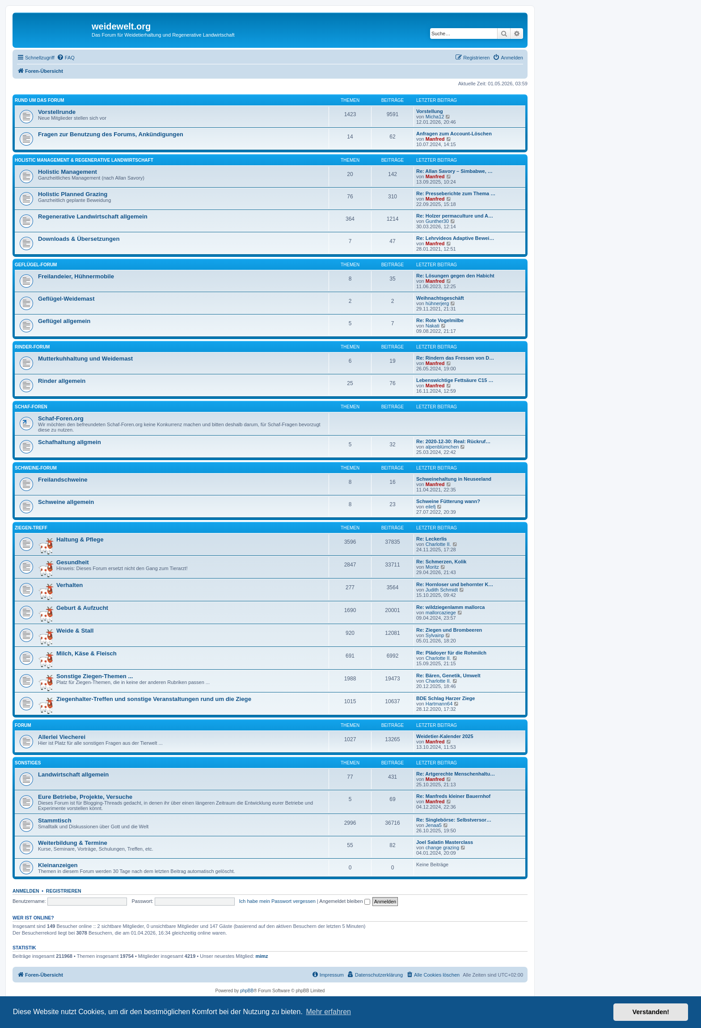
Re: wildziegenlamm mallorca (450, 607)
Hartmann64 (439, 703)
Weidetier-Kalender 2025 (444, 736)
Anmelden (26, 891)
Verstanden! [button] (651, 1011)
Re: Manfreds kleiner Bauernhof (453, 796)
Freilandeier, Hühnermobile (76, 276)
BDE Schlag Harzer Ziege (445, 698)
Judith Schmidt (442, 589)
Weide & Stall (74, 630)
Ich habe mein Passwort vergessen (277, 901)
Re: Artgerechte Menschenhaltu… (455, 773)
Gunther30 (437, 221)
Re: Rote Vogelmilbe (440, 320)
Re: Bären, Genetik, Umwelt (448, 675)
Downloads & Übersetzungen (78, 238)
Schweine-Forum (36, 468)
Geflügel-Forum (36, 264)
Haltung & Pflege (80, 539)
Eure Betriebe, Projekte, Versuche (85, 796)
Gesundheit (72, 562)
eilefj (431, 506)
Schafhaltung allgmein (69, 442)
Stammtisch (55, 820)
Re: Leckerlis (431, 538)
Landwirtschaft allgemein (73, 774)
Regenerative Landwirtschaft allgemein (93, 216)
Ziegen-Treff (31, 527)
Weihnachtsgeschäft (440, 298)
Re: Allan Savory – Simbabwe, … (454, 171)
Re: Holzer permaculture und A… (454, 215)
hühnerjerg (437, 303)
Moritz (432, 567)
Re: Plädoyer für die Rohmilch (451, 652)
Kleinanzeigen (58, 865)
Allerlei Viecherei (61, 737)
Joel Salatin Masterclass (444, 842)
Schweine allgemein (66, 502)
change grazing (442, 847)
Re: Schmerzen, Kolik (441, 561)
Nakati (432, 325)
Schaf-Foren (31, 406)
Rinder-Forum (32, 346)
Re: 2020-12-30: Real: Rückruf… (453, 441)
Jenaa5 (434, 825)
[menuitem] (66, 57)
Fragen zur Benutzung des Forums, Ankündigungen (110, 134)
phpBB (246, 990)
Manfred (435, 139)
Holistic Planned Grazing (72, 194)
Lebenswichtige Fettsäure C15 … (454, 380)
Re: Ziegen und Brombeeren (449, 630)
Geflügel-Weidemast (66, 298)
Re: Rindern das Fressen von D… (455, 358)
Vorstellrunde (57, 112)
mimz (261, 956)
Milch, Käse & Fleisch (86, 653)
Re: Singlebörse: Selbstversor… (453, 819)
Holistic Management (67, 171)
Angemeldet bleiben (344, 901)
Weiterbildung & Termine (72, 842)
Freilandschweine (63, 479)
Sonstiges (28, 762)
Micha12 (435, 116)
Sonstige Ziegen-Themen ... (94, 676)
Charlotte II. (438, 544)
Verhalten (69, 585)
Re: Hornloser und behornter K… (454, 584)
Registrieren (63, 891)
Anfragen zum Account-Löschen (454, 133)
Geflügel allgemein (64, 321)
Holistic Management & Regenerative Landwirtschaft (84, 160)
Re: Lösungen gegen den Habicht (455, 275)
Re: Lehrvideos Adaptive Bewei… (455, 238)
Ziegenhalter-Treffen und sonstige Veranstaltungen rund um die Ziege (153, 699)
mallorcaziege (441, 612)
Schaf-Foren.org (61, 418)
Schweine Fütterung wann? (448, 501)
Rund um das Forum (39, 100)
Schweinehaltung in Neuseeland (453, 479)
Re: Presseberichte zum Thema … (455, 193)
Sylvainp (435, 635)
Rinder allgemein (61, 381)
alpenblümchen (442, 446)
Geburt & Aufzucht (82, 607)
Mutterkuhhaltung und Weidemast (85, 358)
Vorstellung (429, 111)
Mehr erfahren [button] (328, 1011)
